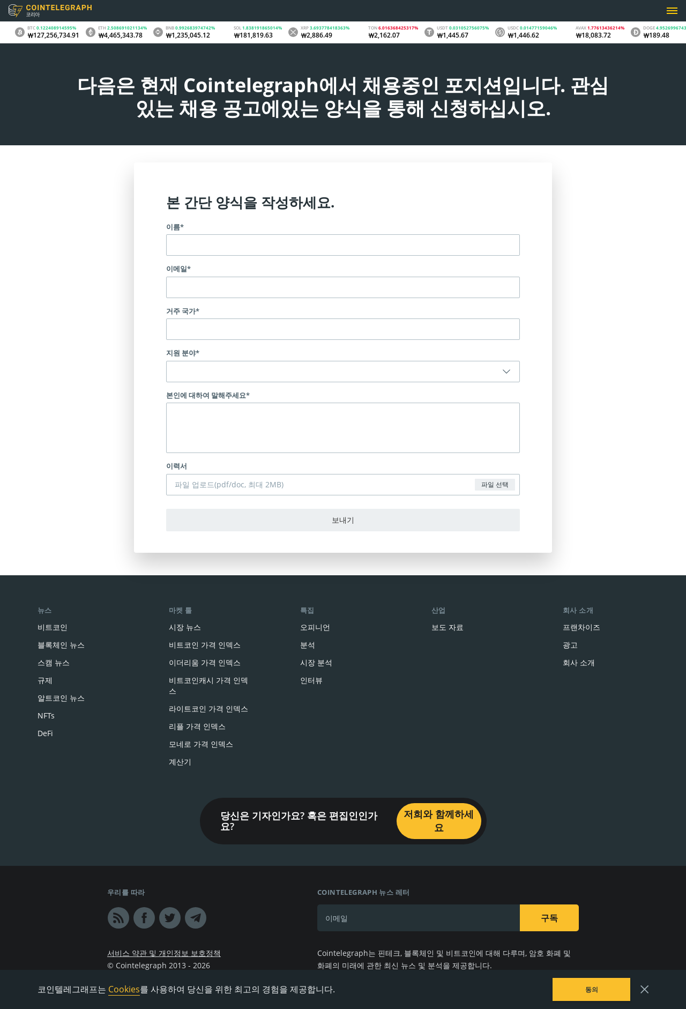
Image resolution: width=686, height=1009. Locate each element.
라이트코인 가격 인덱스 (208, 708)
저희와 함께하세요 (439, 820)
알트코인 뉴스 (61, 698)
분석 (307, 645)
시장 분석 (316, 662)
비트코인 (53, 627)
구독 (549, 918)
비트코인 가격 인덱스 (205, 645)
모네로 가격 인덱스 (201, 744)
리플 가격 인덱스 (197, 726)
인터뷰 (311, 680)
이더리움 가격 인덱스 (205, 662)
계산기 (180, 761)
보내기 (343, 520)
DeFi (45, 733)
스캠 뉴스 (54, 662)
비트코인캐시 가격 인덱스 (208, 685)
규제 (45, 680)
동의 (591, 989)
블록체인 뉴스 (61, 645)
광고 (570, 645)
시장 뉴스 (185, 627)
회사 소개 (579, 662)
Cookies (124, 989)
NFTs (46, 715)
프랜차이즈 (581, 627)
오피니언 (315, 627)
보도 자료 (447, 627)
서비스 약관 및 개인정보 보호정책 (164, 953)
